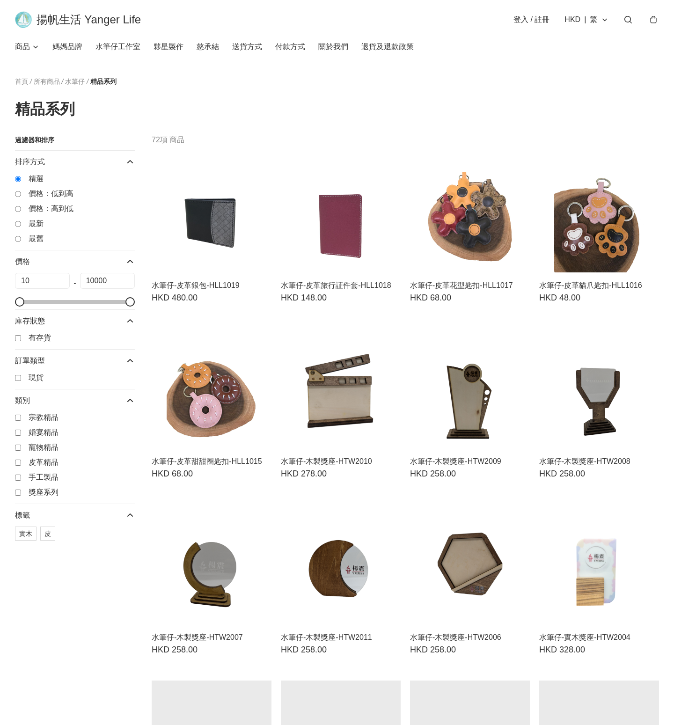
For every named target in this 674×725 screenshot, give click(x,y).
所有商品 (47, 81)
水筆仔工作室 (117, 47)
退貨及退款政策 (387, 47)
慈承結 (208, 47)
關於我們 (333, 47)
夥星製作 (168, 47)
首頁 (21, 81)
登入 (531, 19)
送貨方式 (247, 47)
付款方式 (290, 47)
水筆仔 (75, 82)
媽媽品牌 (67, 47)
